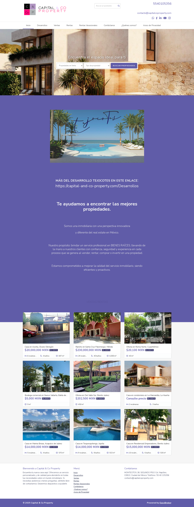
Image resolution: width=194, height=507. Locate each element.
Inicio (28, 25)
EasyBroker (165, 502)
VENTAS (91, 302)
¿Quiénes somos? (129, 25)
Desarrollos (42, 25)
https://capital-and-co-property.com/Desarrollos (97, 186)
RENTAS (102, 302)
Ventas (57, 25)
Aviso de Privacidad (152, 25)
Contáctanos (109, 25)
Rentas (69, 25)
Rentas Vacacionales (88, 25)
